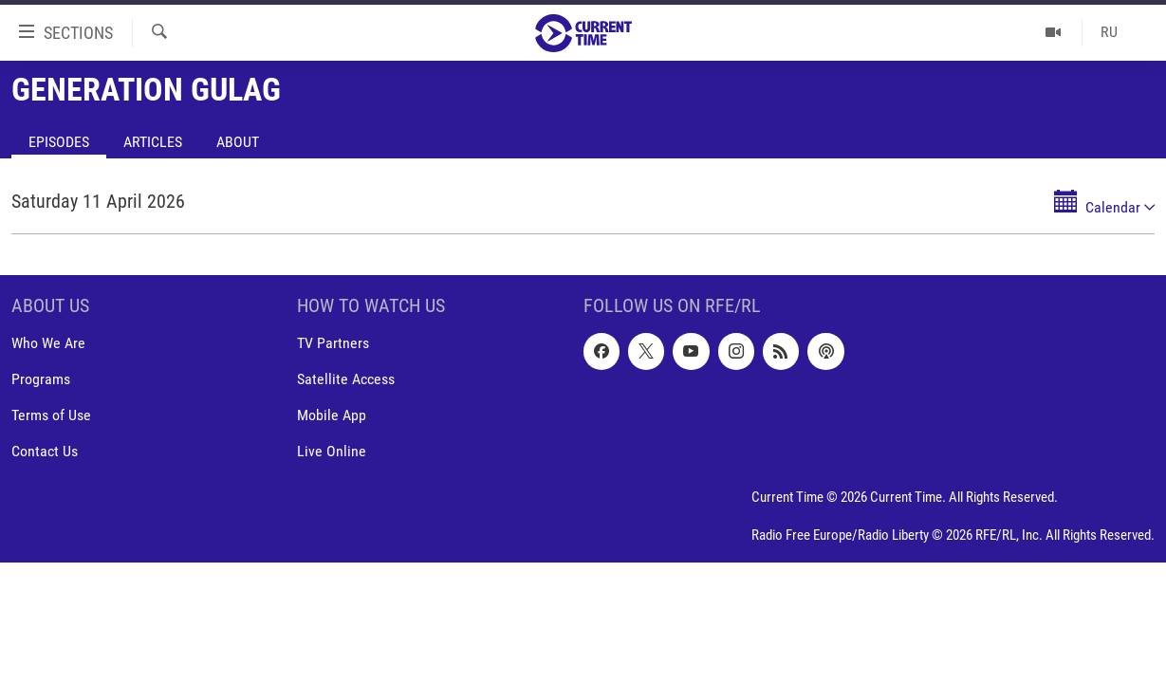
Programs (40, 379)
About (237, 142)
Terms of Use (51, 415)
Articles (152, 142)
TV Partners (333, 343)
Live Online (331, 452)
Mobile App (331, 415)
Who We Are (48, 343)
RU (1109, 32)
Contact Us (44, 452)
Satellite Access (346, 379)
